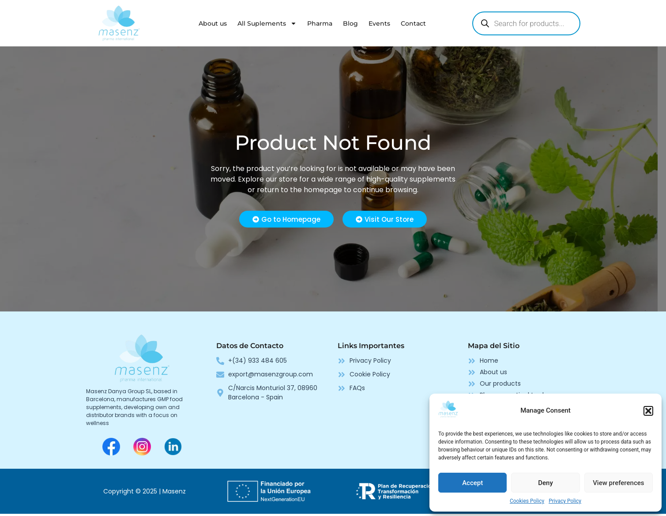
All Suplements (267, 23)
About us (213, 23)
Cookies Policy (527, 501)
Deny (545, 483)
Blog (350, 23)
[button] (648, 410)
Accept (472, 483)
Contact (413, 23)
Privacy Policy (565, 501)
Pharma (319, 23)
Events (379, 23)
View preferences (618, 483)
